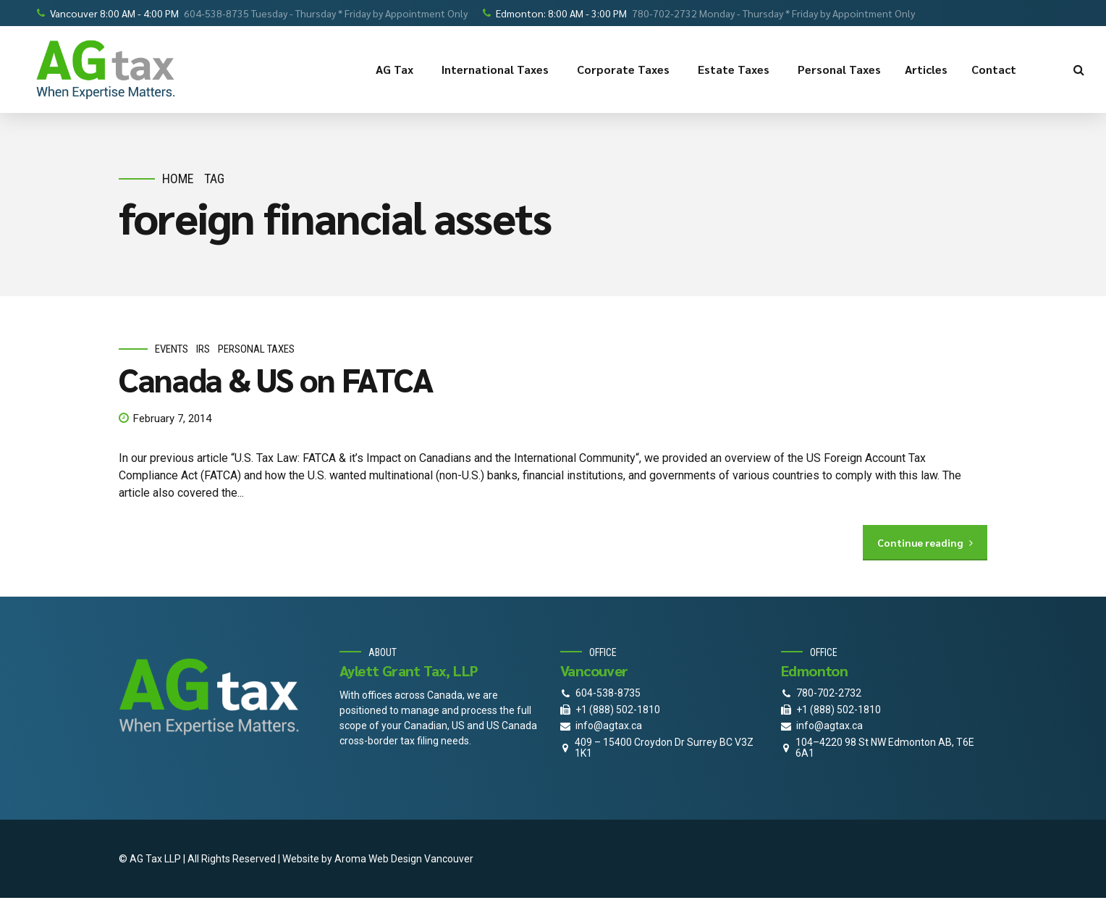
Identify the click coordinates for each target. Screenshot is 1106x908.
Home (178, 178)
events (171, 349)
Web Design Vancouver (420, 859)
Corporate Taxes (625, 69)
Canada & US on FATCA (276, 379)
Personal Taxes (839, 69)
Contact (996, 69)
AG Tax (397, 69)
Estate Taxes (736, 69)
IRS (203, 349)
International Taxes (497, 69)
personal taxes (256, 349)
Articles (926, 69)
